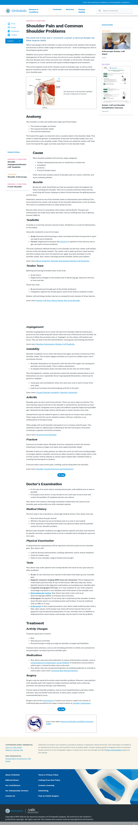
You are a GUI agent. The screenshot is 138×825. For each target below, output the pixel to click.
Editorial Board (12, 780)
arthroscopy (48, 700)
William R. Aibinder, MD (14, 750)
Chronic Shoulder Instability (48, 392)
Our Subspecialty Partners (16, 791)
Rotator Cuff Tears (43, 300)
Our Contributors (13, 785)
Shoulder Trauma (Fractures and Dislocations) (54, 469)
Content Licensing (46, 785)
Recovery (70, 9)
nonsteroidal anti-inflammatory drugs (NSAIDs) (50, 663)
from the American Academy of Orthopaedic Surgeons (106, 2)
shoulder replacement (82, 703)
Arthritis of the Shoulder (46, 435)
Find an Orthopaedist (113, 750)
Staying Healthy (81, 10)
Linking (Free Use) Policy (49, 780)
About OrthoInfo (12, 775)
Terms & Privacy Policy (48, 775)
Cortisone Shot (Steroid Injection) (64, 670)
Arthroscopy (36, 606)
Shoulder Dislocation (68, 392)
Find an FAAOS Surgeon (48, 796)
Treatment (57, 9)
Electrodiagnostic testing (41, 593)
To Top (61, 475)
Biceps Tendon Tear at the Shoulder (66, 300)
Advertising (43, 791)
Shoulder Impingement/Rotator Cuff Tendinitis (70, 261)
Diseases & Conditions (33, 10)
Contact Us (10, 796)
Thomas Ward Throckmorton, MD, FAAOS (18, 760)
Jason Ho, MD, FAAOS (13, 747)
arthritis (63, 241)
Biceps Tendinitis (43, 261)
